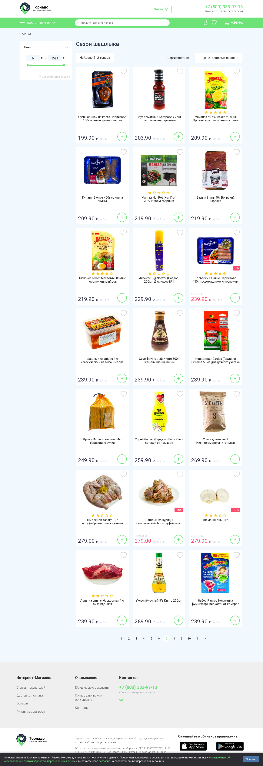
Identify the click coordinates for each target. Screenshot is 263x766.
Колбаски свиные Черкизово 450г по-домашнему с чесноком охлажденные (215, 282)
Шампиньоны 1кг (215, 520)
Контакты (81, 708)
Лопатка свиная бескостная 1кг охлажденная (102, 602)
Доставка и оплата (29, 695)
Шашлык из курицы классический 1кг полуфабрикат (159, 521)
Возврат (22, 703)
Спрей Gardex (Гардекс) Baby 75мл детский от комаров (159, 441)
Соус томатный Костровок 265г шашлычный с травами (159, 118)
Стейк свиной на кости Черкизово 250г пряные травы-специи (102, 118)
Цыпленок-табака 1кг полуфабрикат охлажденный (102, 521)
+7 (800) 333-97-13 (224, 7)
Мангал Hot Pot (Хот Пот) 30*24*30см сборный (158, 199)
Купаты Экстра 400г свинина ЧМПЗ (102, 199)
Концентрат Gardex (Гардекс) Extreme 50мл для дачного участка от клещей (215, 362)
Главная (26, 34)
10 (189, 638)
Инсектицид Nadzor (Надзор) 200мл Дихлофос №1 (159, 280)
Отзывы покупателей (30, 687)
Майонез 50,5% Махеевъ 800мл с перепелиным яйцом (102, 280)
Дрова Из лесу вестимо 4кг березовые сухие (102, 441)
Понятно (251, 759)
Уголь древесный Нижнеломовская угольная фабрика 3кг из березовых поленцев (215, 444)
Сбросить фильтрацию (54, 76)
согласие (104, 761)
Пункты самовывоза (30, 711)
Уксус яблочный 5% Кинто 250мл (159, 600)
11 (196, 638)
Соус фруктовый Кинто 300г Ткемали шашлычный (159, 360)
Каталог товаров (38, 22)
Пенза (158, 9)
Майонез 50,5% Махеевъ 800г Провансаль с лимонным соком (215, 118)
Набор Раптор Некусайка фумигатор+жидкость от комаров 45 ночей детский (215, 604)
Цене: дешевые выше (220, 58)
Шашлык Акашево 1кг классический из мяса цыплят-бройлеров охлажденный (102, 362)
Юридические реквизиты (92, 687)
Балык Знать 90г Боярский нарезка (216, 199)
